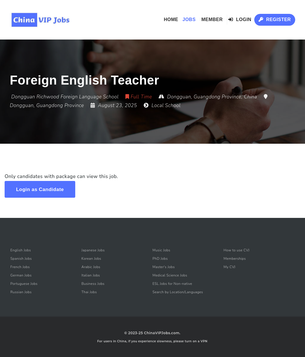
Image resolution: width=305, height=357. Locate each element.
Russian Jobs (21, 292)
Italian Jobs (91, 275)
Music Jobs (161, 250)
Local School (166, 105)
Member (212, 19)
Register (275, 19)
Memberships (234, 258)
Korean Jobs (91, 258)
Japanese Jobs (93, 250)
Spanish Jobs (21, 258)
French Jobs (20, 267)
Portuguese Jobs (23, 283)
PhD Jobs (160, 258)
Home (171, 19)
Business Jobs (93, 283)
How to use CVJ (236, 250)
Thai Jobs (89, 292)
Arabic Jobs (91, 267)
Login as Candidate (40, 189)
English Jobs (20, 250)
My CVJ (229, 267)
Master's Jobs (163, 267)
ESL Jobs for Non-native (172, 283)
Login (239, 19)
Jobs (189, 19)
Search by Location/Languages (177, 292)
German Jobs (21, 275)
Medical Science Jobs (169, 275)
